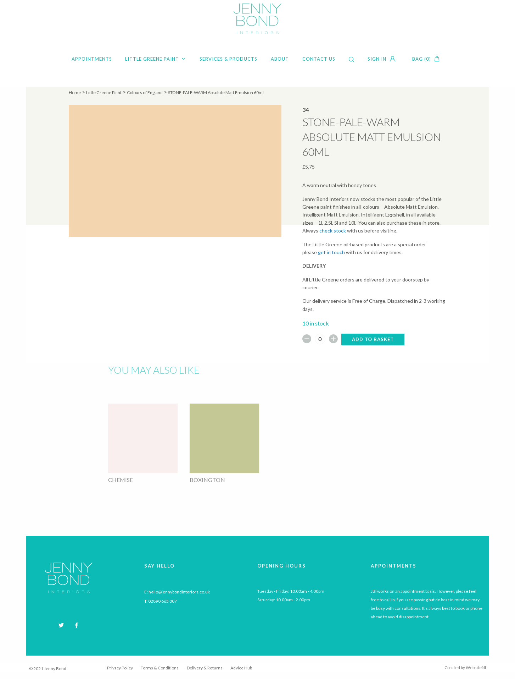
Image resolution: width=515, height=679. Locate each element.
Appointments (92, 59)
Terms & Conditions (160, 668)
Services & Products (228, 59)
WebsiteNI (476, 667)
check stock (332, 231)
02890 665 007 (162, 601)
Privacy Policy (120, 668)
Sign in (377, 59)
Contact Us (318, 59)
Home (75, 92)
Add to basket (373, 339)
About (280, 59)
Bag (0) (421, 59)
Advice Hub (241, 668)
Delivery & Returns (205, 668)
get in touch (331, 252)
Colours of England (145, 92)
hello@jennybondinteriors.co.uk (179, 592)
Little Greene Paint (155, 59)
